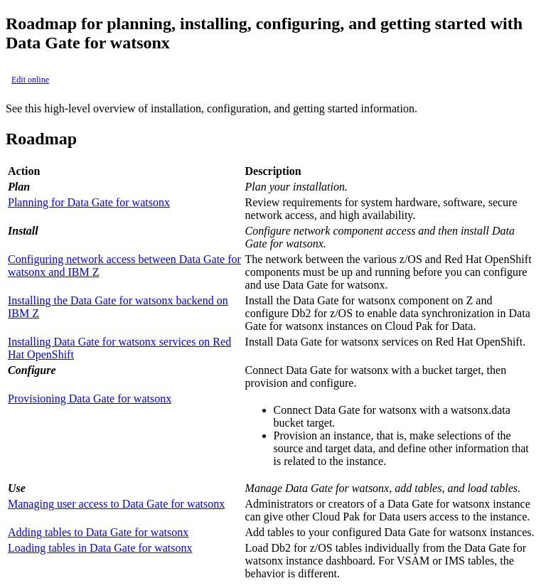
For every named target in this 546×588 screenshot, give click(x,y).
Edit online (30, 80)
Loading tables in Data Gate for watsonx (100, 548)
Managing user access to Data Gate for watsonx (116, 504)
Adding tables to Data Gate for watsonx (98, 532)
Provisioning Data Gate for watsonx (89, 398)
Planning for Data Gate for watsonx (89, 202)
